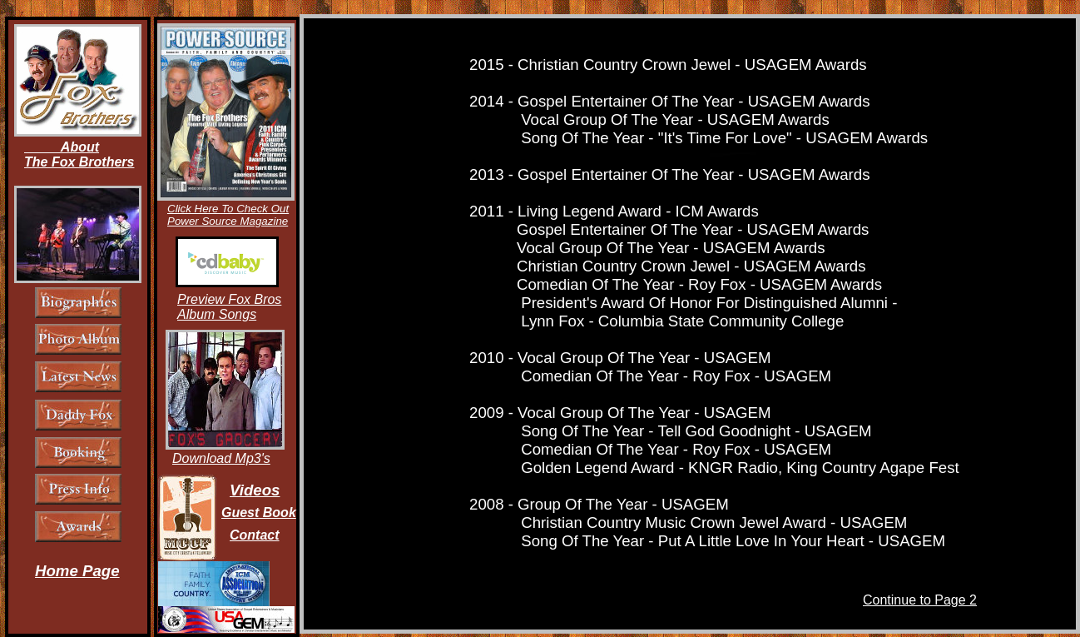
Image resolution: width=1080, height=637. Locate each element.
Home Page (77, 571)
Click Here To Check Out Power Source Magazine (228, 214)
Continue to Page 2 (920, 600)
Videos (255, 490)
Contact (255, 535)
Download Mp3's (221, 458)
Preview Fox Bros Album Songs (229, 306)
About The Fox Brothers (79, 154)
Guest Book (258, 512)
